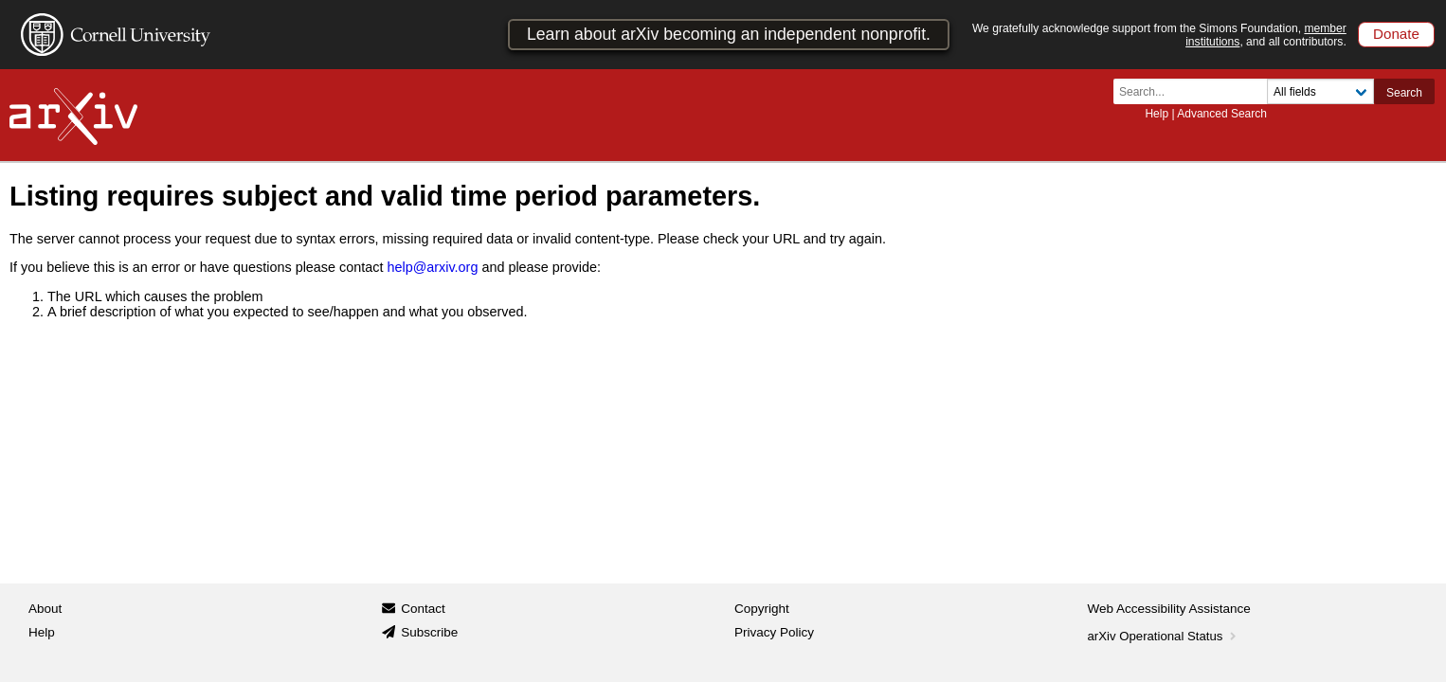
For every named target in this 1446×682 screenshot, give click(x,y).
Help (1156, 113)
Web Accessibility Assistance (1169, 608)
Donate (1396, 34)
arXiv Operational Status (1164, 636)
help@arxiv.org (432, 267)
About (45, 608)
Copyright (761, 608)
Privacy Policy (774, 632)
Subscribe (429, 632)
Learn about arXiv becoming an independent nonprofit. (729, 34)
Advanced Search (1222, 113)
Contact (423, 608)
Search (1404, 92)
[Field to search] (1320, 91)
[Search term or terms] (1195, 91)
